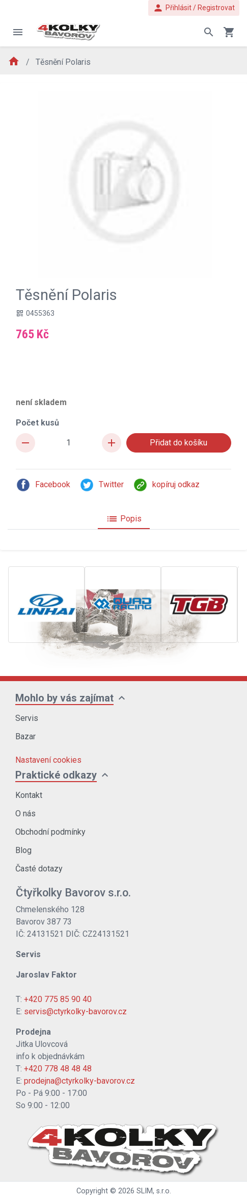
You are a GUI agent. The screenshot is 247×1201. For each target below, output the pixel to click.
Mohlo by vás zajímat (64, 698)
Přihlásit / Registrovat (194, 8)
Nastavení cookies (48, 760)
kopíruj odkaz (166, 485)
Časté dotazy (39, 868)
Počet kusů (37, 423)
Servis (26, 718)
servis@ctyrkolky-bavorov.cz (75, 1011)
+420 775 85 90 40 (58, 999)
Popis (124, 519)
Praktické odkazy (56, 775)
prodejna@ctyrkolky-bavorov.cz (79, 1081)
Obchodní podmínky (50, 832)
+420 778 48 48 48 (58, 1068)
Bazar (25, 736)
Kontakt (28, 795)
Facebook (43, 485)
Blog (23, 850)
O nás (25, 813)
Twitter (101, 485)
